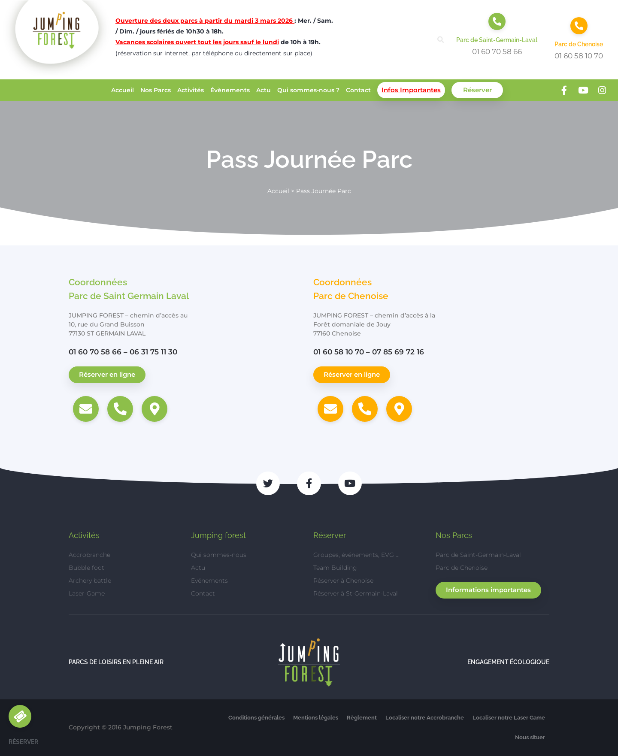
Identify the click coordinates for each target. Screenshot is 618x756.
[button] (440, 40)
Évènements (230, 90)
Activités (190, 90)
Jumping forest (218, 535)
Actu (263, 90)
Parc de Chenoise (578, 44)
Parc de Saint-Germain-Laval (496, 39)
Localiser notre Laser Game (509, 717)
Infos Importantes (411, 90)
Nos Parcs (155, 90)
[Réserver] (20, 716)
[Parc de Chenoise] (579, 25)
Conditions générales (256, 717)
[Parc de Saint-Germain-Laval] (497, 21)
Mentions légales (315, 717)
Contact (358, 90)
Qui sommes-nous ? (308, 90)
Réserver (477, 90)
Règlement (362, 717)
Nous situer (530, 737)
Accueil (122, 90)
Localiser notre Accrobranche (424, 717)
